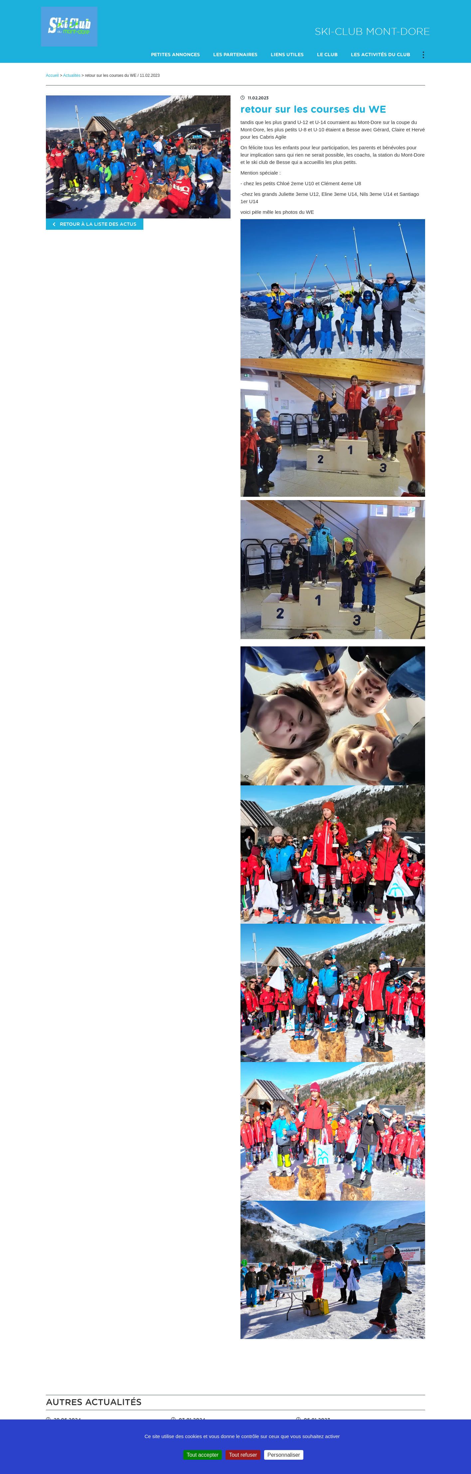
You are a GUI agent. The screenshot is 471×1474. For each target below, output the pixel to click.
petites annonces (175, 55)
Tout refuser (243, 1455)
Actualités (71, 75)
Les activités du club (380, 55)
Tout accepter (203, 1455)
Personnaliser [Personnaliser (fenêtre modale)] (283, 1455)
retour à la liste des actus (94, 224)
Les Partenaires (235, 55)
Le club (327, 55)
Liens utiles (287, 55)
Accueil (52, 75)
